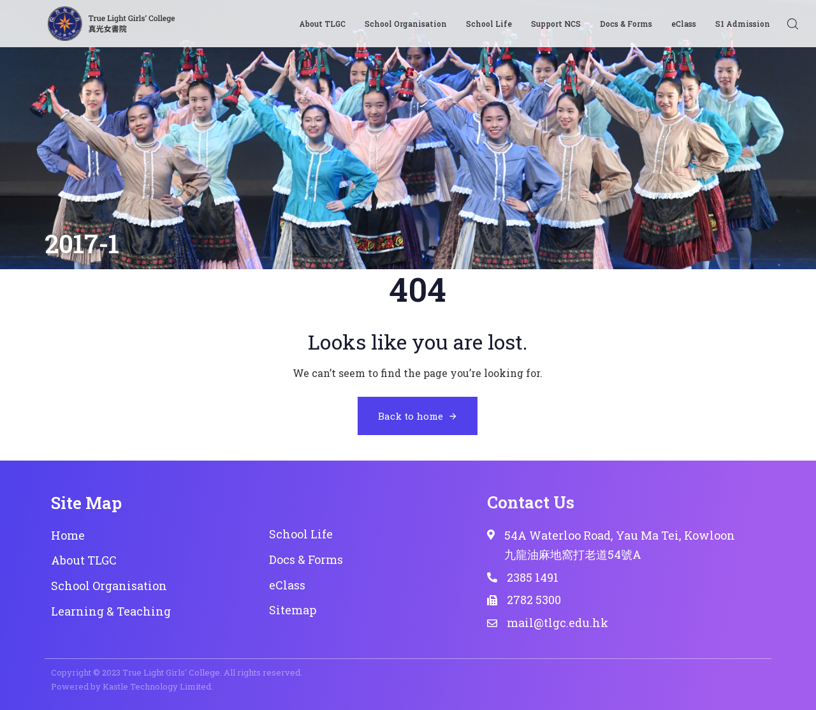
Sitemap (292, 610)
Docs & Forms (626, 23)
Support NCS (556, 23)
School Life (489, 23)
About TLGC (322, 23)
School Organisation (406, 23)
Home (68, 535)
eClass (683, 23)
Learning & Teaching (111, 611)
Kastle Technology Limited (157, 686)
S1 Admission (742, 23)
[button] (792, 23)
